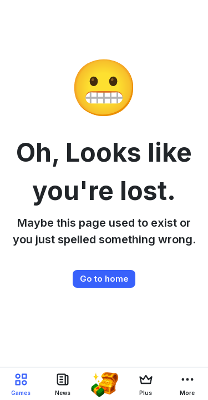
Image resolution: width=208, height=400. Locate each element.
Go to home (104, 278)
